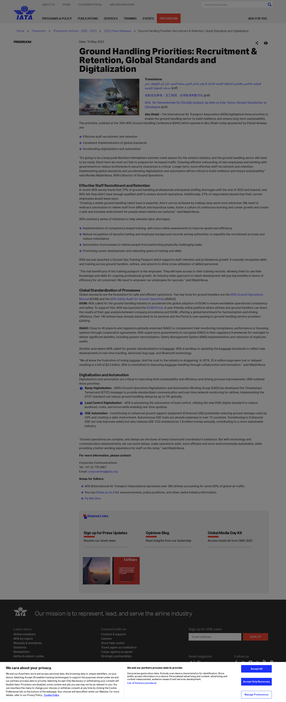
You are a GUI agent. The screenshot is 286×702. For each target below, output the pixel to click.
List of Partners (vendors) (141, 683)
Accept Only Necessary (256, 681)
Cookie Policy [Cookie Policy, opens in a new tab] (51, 695)
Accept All (256, 668)
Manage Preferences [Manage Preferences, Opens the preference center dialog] (256, 694)
